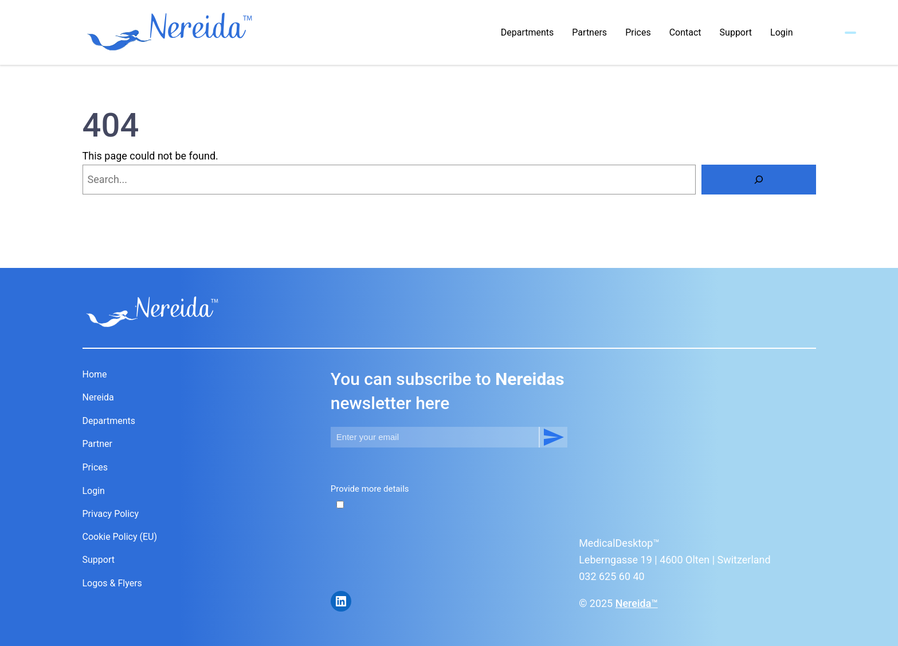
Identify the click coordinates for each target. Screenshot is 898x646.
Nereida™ (636, 603)
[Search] (758, 179)
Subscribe (553, 437)
